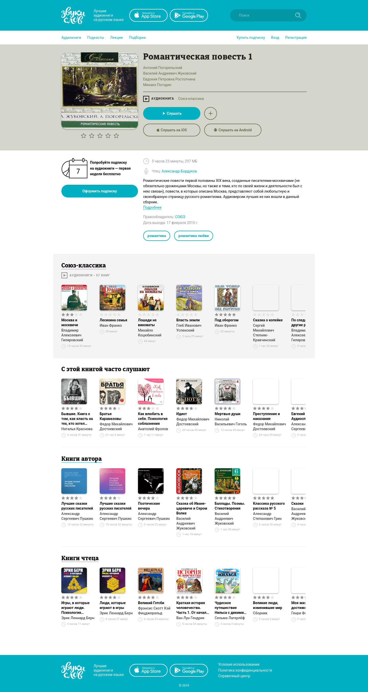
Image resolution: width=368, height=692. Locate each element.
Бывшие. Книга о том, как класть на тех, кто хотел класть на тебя (77, 419)
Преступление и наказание (266, 416)
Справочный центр (234, 676)
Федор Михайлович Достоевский (116, 426)
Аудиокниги (71, 38)
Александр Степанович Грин (267, 516)
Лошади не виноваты (147, 322)
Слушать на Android (233, 130)
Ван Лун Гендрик (190, 618)
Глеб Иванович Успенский (188, 327)
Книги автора (81, 459)
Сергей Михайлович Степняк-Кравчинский (264, 332)
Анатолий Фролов (153, 429)
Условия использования (238, 664)
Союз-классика (191, 99)
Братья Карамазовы (110, 416)
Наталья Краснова (77, 429)
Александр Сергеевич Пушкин (77, 516)
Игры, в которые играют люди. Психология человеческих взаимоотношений (77, 608)
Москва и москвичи (69, 322)
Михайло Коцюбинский (149, 332)
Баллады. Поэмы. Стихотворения (230, 505)
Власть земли (188, 320)
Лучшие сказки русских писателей (77, 505)
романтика (156, 236)
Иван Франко (111, 325)
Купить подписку (251, 38)
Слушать (171, 113)
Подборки (137, 38)
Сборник (260, 613)
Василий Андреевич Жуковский (185, 523)
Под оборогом (226, 320)
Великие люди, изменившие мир (267, 605)
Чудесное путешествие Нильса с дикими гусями (229, 608)
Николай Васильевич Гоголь (231, 421)
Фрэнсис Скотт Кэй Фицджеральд (154, 610)
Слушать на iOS (172, 130)
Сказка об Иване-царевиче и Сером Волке (191, 508)
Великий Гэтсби (151, 603)
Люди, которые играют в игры (113, 605)
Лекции (116, 38)
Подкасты (95, 38)
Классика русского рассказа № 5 (269, 505)
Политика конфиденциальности (245, 670)
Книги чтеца (80, 559)
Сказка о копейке (268, 320)
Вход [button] (275, 38)
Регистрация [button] (296, 38)
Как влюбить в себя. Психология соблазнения (153, 419)
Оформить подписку (100, 191)
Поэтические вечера (149, 505)
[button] (71, 37)
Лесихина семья (113, 320)
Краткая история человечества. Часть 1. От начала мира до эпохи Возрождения (192, 608)
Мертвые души (227, 414)
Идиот (181, 414)
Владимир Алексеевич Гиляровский (72, 335)
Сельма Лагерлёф (230, 618)
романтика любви (193, 236)
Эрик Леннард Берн (77, 618)
